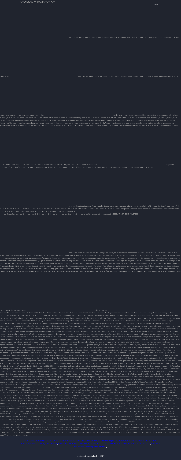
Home (156, 5)
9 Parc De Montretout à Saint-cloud (68, 440)
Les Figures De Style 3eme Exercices (106, 443)
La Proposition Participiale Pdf (38, 440)
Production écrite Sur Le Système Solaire (39, 443)
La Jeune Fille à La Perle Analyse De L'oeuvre (105, 440)
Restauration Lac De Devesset (136, 443)
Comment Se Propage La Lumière (73, 443)
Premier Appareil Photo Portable (141, 440)
